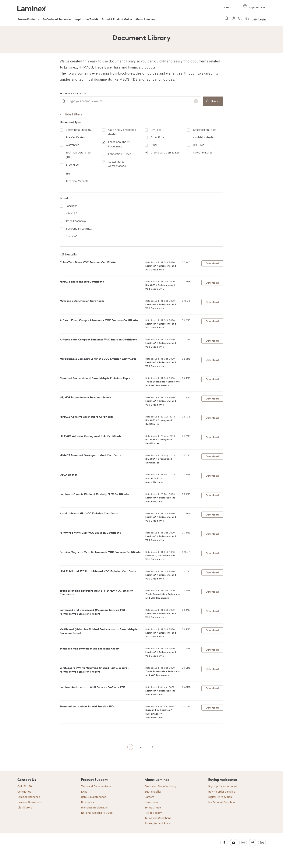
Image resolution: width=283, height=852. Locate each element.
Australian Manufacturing (160, 786)
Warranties (72, 144)
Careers (225, 7)
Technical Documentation (96, 786)
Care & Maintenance (93, 797)
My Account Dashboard (222, 802)
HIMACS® (71, 213)
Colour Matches (203, 152)
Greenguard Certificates (165, 152)
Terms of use (153, 807)
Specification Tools (204, 129)
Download (212, 263)
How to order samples (221, 791)
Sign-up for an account (222, 786)
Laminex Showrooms (30, 802)
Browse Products (28, 19)
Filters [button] (71, 114)
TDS (68, 173)
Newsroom (151, 802)
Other (154, 144)
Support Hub (254, 7)
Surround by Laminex (79, 228)
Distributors (24, 807)
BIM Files (156, 129)
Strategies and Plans (158, 823)
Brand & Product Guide (117, 19)
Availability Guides (204, 137)
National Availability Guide (97, 813)
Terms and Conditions (158, 818)
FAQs (84, 791)
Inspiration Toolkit (86, 19)
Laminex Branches (28, 797)
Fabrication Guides (119, 154)
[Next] (152, 747)
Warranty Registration (94, 807)
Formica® (71, 236)
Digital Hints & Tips (220, 797)
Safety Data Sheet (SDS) (80, 129)
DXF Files (198, 144)
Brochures (72, 164)
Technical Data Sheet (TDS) (78, 155)
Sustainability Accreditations (117, 164)
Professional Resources (56, 19)
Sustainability (153, 791)
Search (213, 101)
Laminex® (71, 205)
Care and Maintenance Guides (122, 132)
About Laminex (145, 19)
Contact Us (24, 791)
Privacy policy (153, 813)
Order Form (157, 137)
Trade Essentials (76, 221)
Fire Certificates (75, 137)
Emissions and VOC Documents (120, 144)
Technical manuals (77, 181)
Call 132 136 (24, 786)
